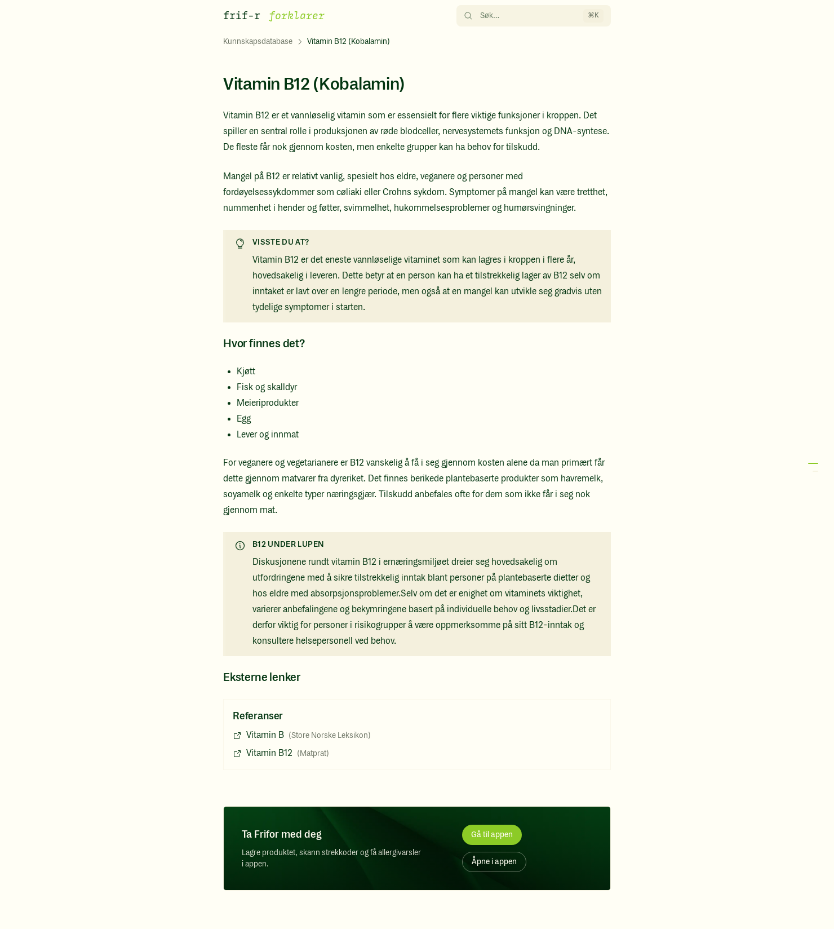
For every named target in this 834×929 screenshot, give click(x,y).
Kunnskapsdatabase (257, 41)
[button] (811, 467)
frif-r (241, 16)
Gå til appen (492, 834)
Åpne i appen (494, 861)
